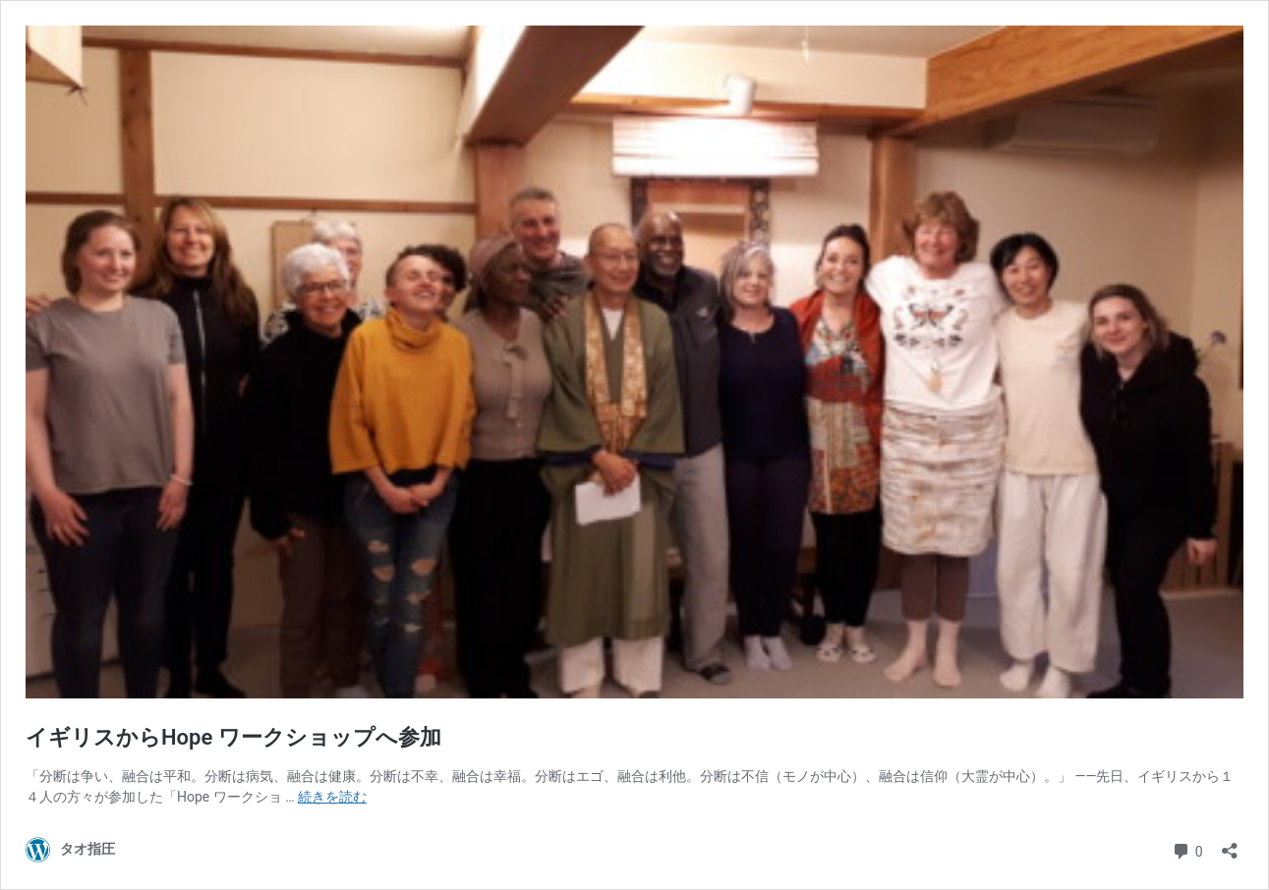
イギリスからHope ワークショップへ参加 (233, 737)
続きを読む (332, 797)
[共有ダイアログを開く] (1229, 844)
